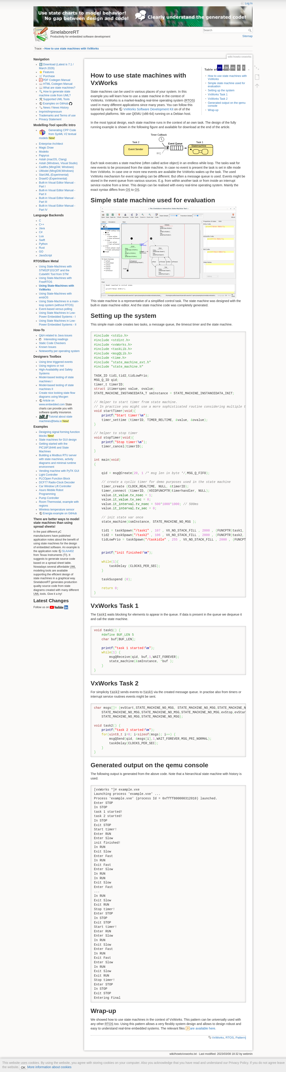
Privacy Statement (50, 119)
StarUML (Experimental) (54, 174)
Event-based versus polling (55, 309)
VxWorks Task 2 (217, 98)
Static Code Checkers (52, 343)
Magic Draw (46, 147)
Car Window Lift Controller (55, 486)
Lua (41, 236)
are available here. (203, 1028)
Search (250, 30)
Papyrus (44, 155)
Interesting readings (56, 339)
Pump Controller (49, 498)
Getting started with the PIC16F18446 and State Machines (54, 447)
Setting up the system (221, 90)
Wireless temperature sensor (57, 509)
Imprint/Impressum (50, 111)
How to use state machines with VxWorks (72, 48)
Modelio (44, 151)
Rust (42, 247)
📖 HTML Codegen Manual (56, 83)
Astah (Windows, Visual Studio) (58, 163)
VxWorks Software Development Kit (148, 109)
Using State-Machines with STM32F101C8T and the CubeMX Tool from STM (55, 270)
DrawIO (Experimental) (53, 178)
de (226, 67)
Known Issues (47, 347)
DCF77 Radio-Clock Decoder (57, 482)
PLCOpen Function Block (54, 478)
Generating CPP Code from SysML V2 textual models (57, 134)
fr (239, 67)
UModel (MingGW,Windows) (56, 170)
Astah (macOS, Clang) (53, 159)
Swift (42, 240)
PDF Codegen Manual (56, 80)
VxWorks (218, 1037)
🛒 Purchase (47, 76)
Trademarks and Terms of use (57, 115)
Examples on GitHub (55, 103)
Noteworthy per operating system (59, 351)
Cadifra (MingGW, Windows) (56, 167)
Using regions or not (51, 365)
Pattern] (240, 1037)
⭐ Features (46, 72)
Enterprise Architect (51, 143)
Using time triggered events (56, 362)
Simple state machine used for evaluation (226, 85)
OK (23, 1067)
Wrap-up (213, 110)
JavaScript (45, 255)
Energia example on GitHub (60, 513)
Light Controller (48, 474)
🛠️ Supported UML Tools (54, 99)
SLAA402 (68, 551)
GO (41, 251)
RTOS (230, 1037)
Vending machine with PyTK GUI (59, 470)
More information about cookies (49, 1067)
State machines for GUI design (58, 439)
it (243, 67)
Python (43, 244)
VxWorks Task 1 (217, 94)
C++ (41, 224)
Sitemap (247, 36)
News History (60, 107)
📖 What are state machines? (57, 87)
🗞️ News (44, 107)
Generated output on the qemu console (227, 104)
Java (42, 228)
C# (41, 232)
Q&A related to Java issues (55, 335)
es (233, 67)
